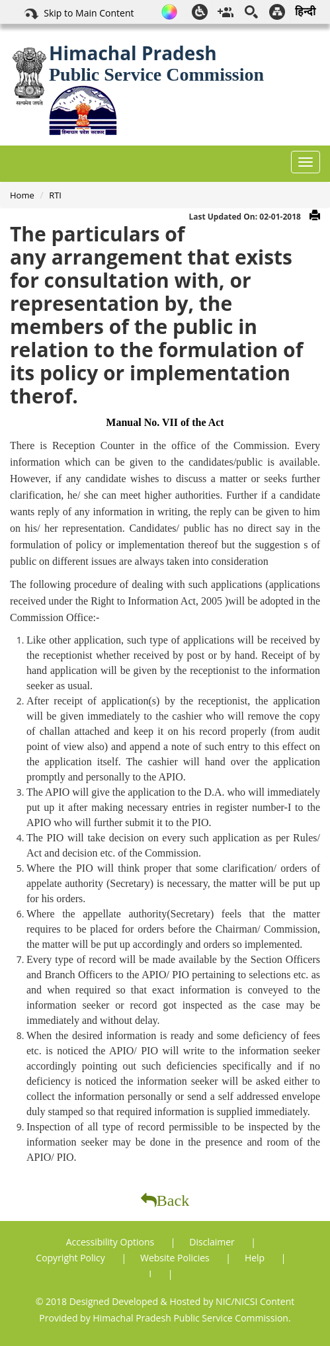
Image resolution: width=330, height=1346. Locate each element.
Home (22, 195)
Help (256, 1257)
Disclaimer (213, 1242)
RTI (55, 195)
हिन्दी (305, 11)
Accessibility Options (111, 1242)
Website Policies (176, 1257)
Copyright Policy (71, 1257)
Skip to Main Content (78, 14)
